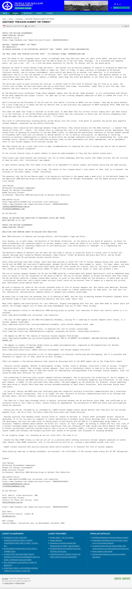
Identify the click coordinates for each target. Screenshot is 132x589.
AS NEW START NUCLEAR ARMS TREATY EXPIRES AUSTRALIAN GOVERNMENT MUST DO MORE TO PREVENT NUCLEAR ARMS (22, 557)
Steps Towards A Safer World (102, 551)
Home (4, 19)
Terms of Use (8, 583)
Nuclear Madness (56, 540)
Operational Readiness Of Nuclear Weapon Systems (110, 538)
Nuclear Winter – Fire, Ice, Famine (62, 538)
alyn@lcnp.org (8, 516)
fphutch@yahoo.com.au (12, 502)
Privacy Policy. (20, 583)
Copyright (5, 578)
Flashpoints (19, 19)
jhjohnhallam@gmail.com (13, 209)
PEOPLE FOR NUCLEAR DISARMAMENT (29, 4)
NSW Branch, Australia (23, 8)
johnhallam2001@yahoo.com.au (16, 206)
